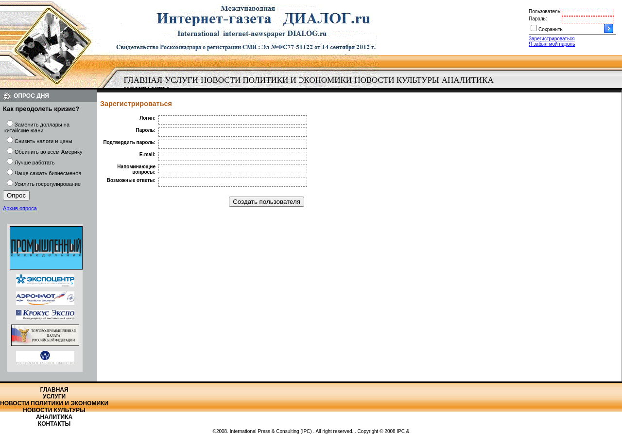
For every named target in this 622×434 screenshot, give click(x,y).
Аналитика (468, 80)
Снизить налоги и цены (43, 141)
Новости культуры (396, 80)
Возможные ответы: (131, 180)
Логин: (147, 118)
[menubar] (311, 85)
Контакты (54, 423)
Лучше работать (35, 162)
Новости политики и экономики (276, 80)
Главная (143, 80)
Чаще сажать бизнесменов (48, 173)
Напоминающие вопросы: (136, 169)
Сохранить (550, 29)
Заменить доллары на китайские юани (36, 127)
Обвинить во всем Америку (48, 152)
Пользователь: (545, 11)
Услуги (181, 80)
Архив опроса (20, 208)
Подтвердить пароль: (129, 142)
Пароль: (538, 18)
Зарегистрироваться (552, 38)
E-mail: (147, 154)
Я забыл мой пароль (552, 44)
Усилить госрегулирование (48, 184)
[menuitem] (143, 80)
